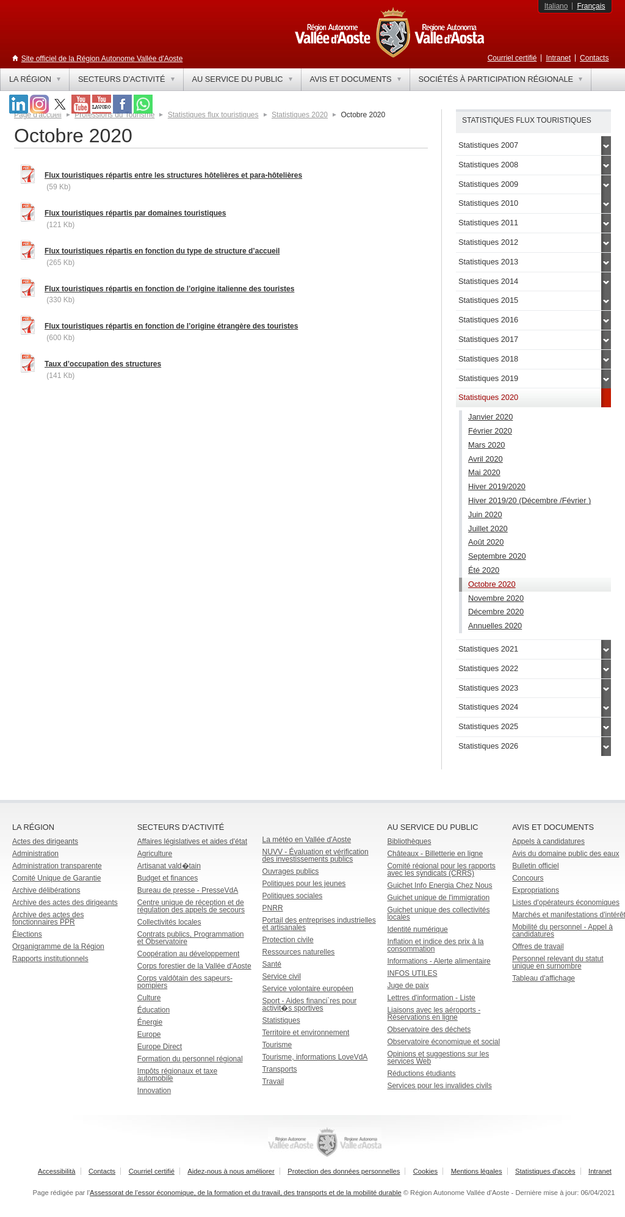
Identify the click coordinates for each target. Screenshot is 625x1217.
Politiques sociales (292, 896)
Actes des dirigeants (45, 841)
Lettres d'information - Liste (431, 998)
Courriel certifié (512, 58)
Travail (273, 1081)
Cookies (425, 1171)
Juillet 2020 (488, 528)
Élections (27, 934)
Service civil (281, 976)
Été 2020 (483, 570)
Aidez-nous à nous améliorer (230, 1171)
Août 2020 (486, 542)
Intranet (558, 58)
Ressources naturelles (298, 952)
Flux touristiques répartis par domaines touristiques (135, 213)
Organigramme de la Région (58, 946)
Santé (271, 964)
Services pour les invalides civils (439, 1085)
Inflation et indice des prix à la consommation (435, 945)
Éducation (153, 1010)
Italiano (556, 6)
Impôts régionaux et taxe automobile (177, 1075)
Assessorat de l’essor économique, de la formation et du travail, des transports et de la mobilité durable (246, 1192)
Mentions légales (476, 1171)
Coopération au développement (188, 954)
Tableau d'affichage (543, 978)
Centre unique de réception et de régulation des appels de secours (191, 906)
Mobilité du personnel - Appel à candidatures (562, 931)
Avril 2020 (485, 458)
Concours (527, 878)
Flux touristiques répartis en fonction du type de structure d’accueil (162, 251)
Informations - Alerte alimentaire (438, 961)
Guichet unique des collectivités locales (438, 913)
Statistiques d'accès (545, 1171)
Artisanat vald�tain (169, 866)
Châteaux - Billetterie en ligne (435, 853)
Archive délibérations (46, 890)
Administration (35, 853)
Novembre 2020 (496, 598)
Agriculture (154, 853)
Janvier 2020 (490, 416)
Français (591, 6)
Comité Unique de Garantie (56, 878)
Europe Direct (159, 1046)
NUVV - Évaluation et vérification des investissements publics (315, 855)
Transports (279, 1069)
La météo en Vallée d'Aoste (307, 839)
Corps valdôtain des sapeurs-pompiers (185, 982)
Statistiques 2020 (300, 115)
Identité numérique (417, 929)
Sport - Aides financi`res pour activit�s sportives (309, 1004)
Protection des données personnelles (343, 1171)
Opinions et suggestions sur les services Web (438, 1058)
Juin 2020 (485, 514)
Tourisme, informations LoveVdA (315, 1057)
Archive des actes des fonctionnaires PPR (48, 918)
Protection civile (288, 939)
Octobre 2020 (492, 584)
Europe (149, 1034)
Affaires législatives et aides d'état (192, 841)
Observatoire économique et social (443, 1041)
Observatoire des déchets (429, 1029)
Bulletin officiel (535, 866)
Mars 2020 (486, 444)
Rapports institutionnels (50, 958)
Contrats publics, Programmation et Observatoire (190, 938)
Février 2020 (490, 430)
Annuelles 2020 (495, 625)
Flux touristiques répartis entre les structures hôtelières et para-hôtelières (173, 175)
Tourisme (277, 1045)
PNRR (272, 908)
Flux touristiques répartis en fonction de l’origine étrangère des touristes (171, 326)
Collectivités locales (169, 922)
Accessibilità (57, 1171)
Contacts (594, 58)
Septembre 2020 (497, 556)
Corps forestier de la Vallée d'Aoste (194, 966)
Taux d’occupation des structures (103, 364)
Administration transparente (57, 866)
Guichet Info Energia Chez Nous (439, 885)
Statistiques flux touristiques (213, 115)
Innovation (154, 1090)
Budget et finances (167, 878)
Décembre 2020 (496, 611)
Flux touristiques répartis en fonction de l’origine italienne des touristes (169, 289)
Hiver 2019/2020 (497, 486)
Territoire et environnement (306, 1032)
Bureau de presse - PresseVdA (187, 890)
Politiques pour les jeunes (304, 883)
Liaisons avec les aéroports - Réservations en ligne (433, 1014)
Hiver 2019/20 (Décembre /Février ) (529, 500)
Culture (149, 998)
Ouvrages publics (290, 871)
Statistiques (281, 1020)
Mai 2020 (484, 472)
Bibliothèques (409, 841)
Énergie (149, 1022)
